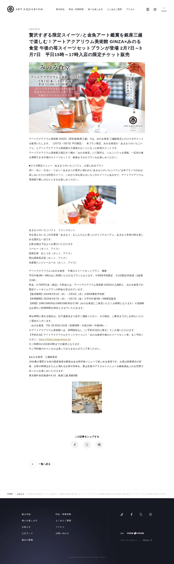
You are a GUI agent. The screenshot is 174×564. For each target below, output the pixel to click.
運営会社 (146, 540)
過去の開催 (27, 539)
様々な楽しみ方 (95, 9)
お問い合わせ (62, 533)
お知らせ (26, 526)
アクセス (130, 9)
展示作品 (60, 9)
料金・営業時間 (76, 9)
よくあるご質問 (114, 9)
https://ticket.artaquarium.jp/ (55, 339)
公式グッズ (27, 533)
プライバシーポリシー (128, 540)
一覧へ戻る (44, 464)
